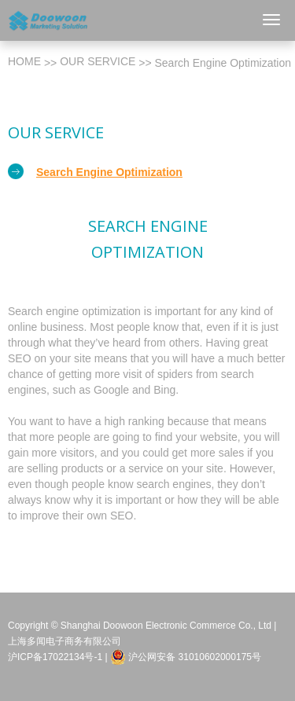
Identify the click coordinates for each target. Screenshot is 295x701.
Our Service (97, 61)
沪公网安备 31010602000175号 (185, 657)
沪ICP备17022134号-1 (55, 656)
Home (24, 61)
